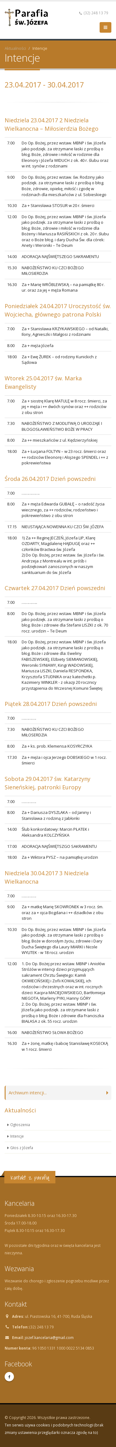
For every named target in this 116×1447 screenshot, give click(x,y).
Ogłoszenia (20, 1124)
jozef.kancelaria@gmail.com (49, 1337)
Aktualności (15, 48)
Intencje (17, 1136)
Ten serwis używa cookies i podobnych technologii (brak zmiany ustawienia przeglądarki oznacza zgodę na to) (54, 1428)
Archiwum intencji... (28, 1093)
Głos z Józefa (21, 1147)
